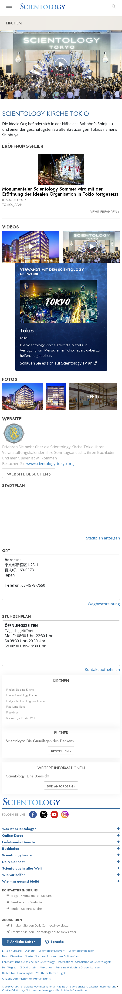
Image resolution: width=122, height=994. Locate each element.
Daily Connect (13, 862)
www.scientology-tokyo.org (50, 463)
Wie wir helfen (13, 875)
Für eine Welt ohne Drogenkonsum (78, 967)
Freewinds (12, 712)
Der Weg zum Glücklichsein (19, 967)
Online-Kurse (12, 835)
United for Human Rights (18, 973)
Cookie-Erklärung (13, 990)
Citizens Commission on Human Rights (26, 978)
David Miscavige (12, 956)
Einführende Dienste (18, 842)
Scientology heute (17, 855)
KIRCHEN (61, 680)
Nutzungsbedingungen (40, 990)
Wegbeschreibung (104, 603)
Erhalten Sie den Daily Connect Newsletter (38, 925)
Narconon (46, 967)
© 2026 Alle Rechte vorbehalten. (45, 986)
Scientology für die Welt (20, 718)
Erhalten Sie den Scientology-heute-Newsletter (41, 932)
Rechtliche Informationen (72, 990)
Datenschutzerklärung (102, 986)
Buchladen (10, 848)
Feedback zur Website (24, 902)
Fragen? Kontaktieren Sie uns (29, 896)
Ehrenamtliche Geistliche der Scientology (28, 962)
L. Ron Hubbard (12, 950)
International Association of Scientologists (84, 962)
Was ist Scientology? (19, 829)
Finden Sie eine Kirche (20, 689)
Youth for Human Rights (51, 973)
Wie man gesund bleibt (20, 881)
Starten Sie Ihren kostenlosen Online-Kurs (51, 956)
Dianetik (30, 950)
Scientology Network (51, 950)
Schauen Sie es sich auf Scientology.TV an (58, 363)
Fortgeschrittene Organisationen (25, 701)
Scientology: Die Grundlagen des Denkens (40, 741)
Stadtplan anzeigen (103, 538)
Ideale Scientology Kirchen (22, 695)
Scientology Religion (81, 950)
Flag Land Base (15, 706)
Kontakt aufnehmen (102, 669)
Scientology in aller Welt (22, 868)
